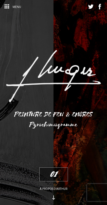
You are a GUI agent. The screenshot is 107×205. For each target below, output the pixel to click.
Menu (12, 7)
